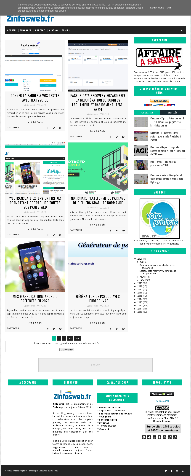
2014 (139, 299)
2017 (139, 289)
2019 (139, 283)
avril (142, 261)
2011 (139, 308)
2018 (139, 286)
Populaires (147, 112)
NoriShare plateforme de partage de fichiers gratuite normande (98, 200)
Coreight (104, 429)
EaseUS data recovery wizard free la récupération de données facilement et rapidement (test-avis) (98, 102)
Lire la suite (35, 122)
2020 (139, 258)
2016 (139, 292)
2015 (139, 295)
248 (70, 338)
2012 (139, 305)
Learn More (157, 7)
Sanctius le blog (108, 419)
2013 (139, 302)
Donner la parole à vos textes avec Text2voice (35, 97)
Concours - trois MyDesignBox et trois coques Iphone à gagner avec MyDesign (166, 178)
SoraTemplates (21, 470)
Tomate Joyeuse (107, 425)
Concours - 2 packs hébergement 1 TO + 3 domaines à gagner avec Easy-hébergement (167, 121)
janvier (143, 279)
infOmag (104, 422)
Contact (40, 30)
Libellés (173, 112)
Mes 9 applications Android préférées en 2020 (35, 298)
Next (77, 338)
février (143, 276)
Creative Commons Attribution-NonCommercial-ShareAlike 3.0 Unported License (162, 417)
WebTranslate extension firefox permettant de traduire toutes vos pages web (35, 203)
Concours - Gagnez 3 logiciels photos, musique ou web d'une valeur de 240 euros (167, 150)
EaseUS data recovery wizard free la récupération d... (157, 272)
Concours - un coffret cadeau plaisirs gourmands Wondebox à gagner (165, 136)
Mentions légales (59, 30)
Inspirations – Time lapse (112, 410)
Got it (170, 7)
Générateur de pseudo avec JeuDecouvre (98, 298)
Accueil (11, 30)
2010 (139, 311)
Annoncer (25, 30)
